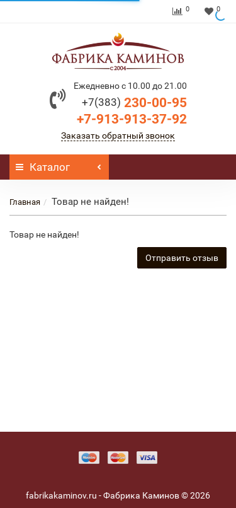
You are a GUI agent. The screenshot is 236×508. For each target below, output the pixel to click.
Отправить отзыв (181, 258)
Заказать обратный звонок (118, 135)
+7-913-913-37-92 (132, 119)
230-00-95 (134, 102)
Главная (24, 202)
